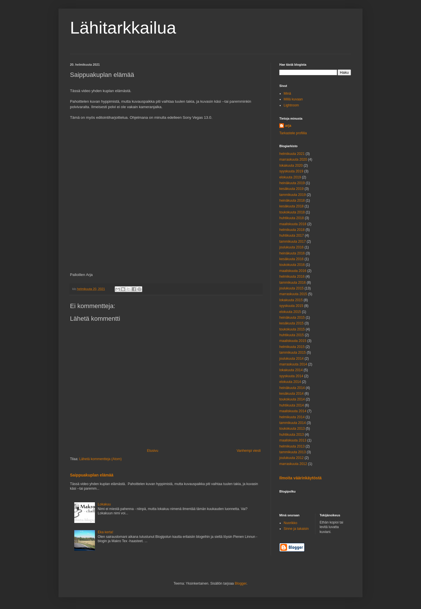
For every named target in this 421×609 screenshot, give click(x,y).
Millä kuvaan (293, 99)
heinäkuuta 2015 (292, 318)
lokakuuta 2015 (291, 300)
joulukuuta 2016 (291, 247)
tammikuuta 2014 (292, 423)
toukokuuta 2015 (292, 329)
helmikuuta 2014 (292, 417)
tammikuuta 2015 (292, 353)
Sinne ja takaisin (296, 529)
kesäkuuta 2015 (291, 323)
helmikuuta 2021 (292, 154)
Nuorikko (290, 523)
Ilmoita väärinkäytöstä (300, 478)
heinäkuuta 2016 (292, 253)
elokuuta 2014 (290, 382)
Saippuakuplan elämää (91, 475)
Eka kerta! (105, 532)
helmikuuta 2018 (292, 230)
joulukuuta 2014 (291, 359)
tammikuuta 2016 (292, 283)
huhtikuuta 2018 (291, 218)
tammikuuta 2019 (292, 195)
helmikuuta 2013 (292, 446)
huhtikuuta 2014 (291, 405)
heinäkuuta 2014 (292, 388)
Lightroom (291, 105)
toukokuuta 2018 (292, 212)
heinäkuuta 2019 (292, 183)
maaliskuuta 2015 (292, 341)
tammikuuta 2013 (292, 452)
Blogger (241, 583)
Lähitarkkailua (123, 27)
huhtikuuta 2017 (291, 236)
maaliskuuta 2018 (292, 224)
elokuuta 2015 (290, 312)
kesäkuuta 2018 (291, 206)
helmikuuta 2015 (292, 347)
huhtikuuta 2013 (291, 435)
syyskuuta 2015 (291, 306)
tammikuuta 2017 (292, 242)
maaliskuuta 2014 (292, 411)
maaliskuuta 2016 (292, 271)
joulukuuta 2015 (291, 288)
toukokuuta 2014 (292, 399)
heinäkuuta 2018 (292, 201)
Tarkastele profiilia (293, 133)
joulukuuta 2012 (291, 458)
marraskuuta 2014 (293, 364)
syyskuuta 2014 (291, 376)
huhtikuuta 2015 (291, 335)
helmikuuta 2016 (292, 277)
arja (288, 126)
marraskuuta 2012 (293, 464)
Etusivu (152, 451)
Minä (287, 94)
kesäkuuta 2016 (291, 259)
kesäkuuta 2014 (291, 394)
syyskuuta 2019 (291, 171)
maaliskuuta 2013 (292, 440)
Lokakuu (104, 504)
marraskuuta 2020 (293, 159)
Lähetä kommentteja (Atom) (100, 459)
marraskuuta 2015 (293, 294)
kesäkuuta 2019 (291, 189)
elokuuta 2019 (290, 177)
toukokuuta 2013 (292, 429)
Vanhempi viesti (249, 451)
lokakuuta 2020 (291, 166)
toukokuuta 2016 (292, 265)
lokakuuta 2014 (291, 370)
